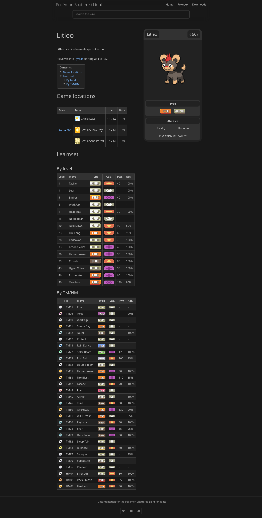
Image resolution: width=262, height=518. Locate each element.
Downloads (199, 4)
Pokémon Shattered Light (79, 5)
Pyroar (79, 59)
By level (71, 80)
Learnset (68, 76)
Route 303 (64, 130)
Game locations (72, 72)
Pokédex (182, 4)
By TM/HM (72, 84)
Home (169, 4)
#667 (194, 34)
